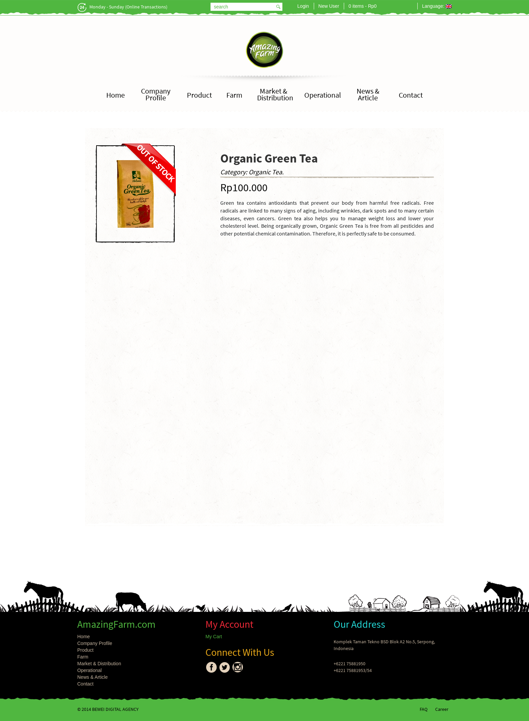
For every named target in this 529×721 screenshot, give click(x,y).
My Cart (213, 636)
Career (441, 709)
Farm (234, 95)
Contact (411, 95)
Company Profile (155, 94)
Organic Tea (265, 172)
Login (303, 6)
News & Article (368, 94)
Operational (322, 95)
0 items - (363, 6)
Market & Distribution (275, 94)
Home (115, 95)
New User (328, 6)
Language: (437, 6)
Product (199, 95)
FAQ (423, 709)
